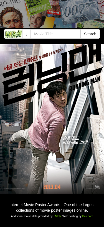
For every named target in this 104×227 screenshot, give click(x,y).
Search (90, 34)
